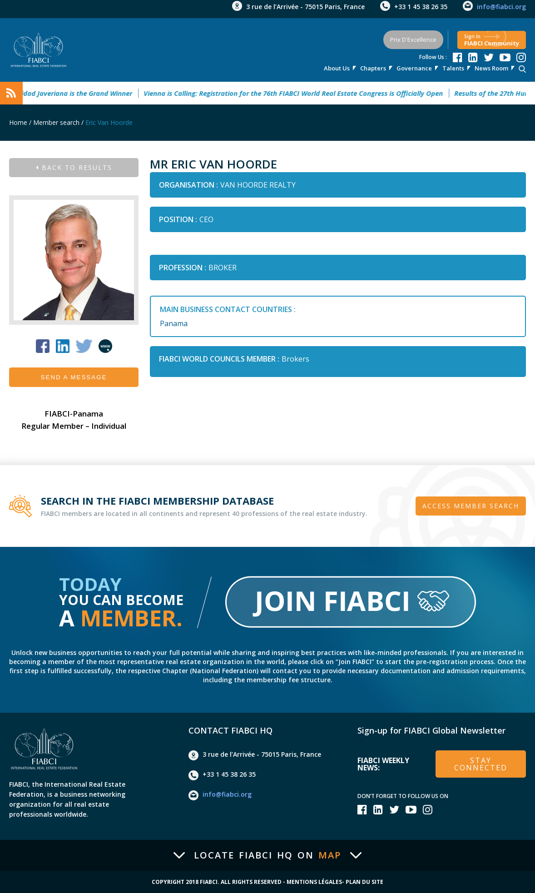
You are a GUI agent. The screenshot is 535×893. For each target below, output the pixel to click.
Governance (414, 68)
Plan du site (364, 882)
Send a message (74, 377)
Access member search (470, 505)
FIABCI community (491, 40)
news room (491, 68)
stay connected (480, 764)
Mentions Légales (314, 882)
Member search (56, 122)
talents (453, 68)
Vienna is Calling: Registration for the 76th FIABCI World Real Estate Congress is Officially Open (297, 93)
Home (18, 122)
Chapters (373, 68)
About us (337, 68)
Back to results (74, 167)
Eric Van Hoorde (109, 122)
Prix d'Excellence (413, 39)
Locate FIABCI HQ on (267, 855)
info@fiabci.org (501, 6)
